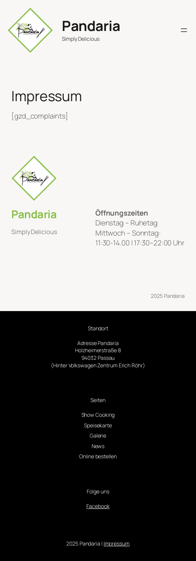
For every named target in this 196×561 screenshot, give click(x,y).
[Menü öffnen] (183, 30)
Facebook (97, 506)
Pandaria (91, 25)
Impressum (117, 543)
